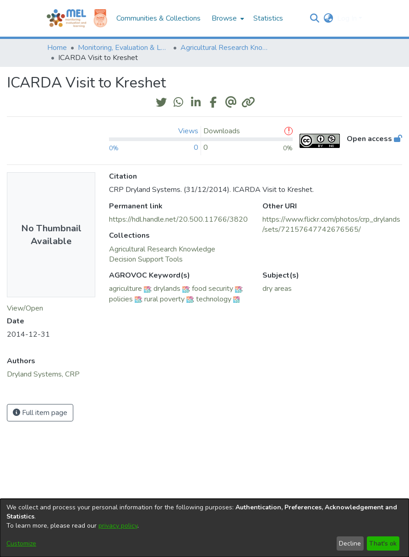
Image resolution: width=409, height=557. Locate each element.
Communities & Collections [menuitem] (158, 18)
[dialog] (204, 528)
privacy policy (117, 525)
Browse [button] (224, 18)
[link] (162, 249)
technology (213, 299)
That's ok (383, 543)
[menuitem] (227, 18)
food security (212, 289)
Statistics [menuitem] (268, 18)
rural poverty (164, 299)
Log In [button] (348, 18)
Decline (350, 543)
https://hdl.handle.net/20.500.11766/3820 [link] (178, 219)
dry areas (277, 289)
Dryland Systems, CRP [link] (43, 374)
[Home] (66, 18)
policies (121, 299)
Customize (21, 543)
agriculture (125, 289)
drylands (166, 289)
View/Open (25, 308)
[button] (315, 18)
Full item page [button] (40, 413)
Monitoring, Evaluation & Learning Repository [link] (123, 48)
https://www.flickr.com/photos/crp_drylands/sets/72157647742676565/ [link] (331, 224)
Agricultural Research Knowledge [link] (226, 48)
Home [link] (57, 48)
